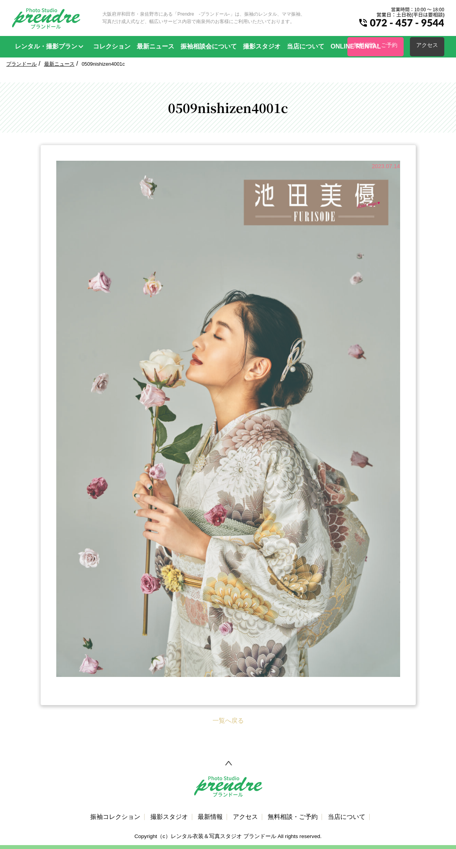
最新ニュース (155, 46)
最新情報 (210, 817)
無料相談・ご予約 (293, 817)
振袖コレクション (115, 817)
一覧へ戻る (228, 720)
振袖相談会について (209, 46)
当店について (305, 46)
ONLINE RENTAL (356, 46)
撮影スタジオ (262, 46)
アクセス (427, 45)
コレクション (112, 46)
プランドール (21, 64)
